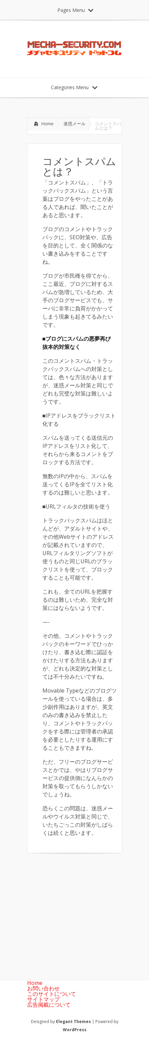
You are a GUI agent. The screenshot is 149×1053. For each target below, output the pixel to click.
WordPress (75, 1030)
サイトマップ (43, 999)
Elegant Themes (73, 1021)
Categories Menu (74, 87)
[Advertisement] (84, 911)
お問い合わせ (43, 988)
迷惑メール (74, 123)
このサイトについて (51, 994)
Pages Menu (75, 10)
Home (47, 123)
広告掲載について (49, 1004)
